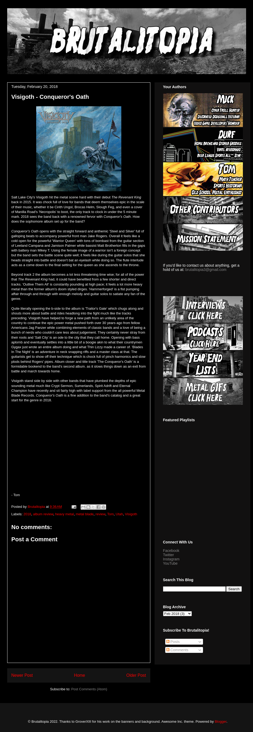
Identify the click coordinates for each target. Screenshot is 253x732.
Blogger (220, 722)
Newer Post (22, 675)
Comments (177, 650)
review (100, 514)
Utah (119, 514)
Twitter (168, 555)
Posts (173, 642)
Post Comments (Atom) (89, 689)
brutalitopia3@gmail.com (205, 269)
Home (79, 675)
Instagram (171, 559)
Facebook (171, 550)
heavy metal (64, 514)
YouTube (170, 563)
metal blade (85, 514)
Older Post (136, 675)
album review (43, 514)
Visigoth (131, 514)
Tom (110, 514)
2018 (27, 514)
